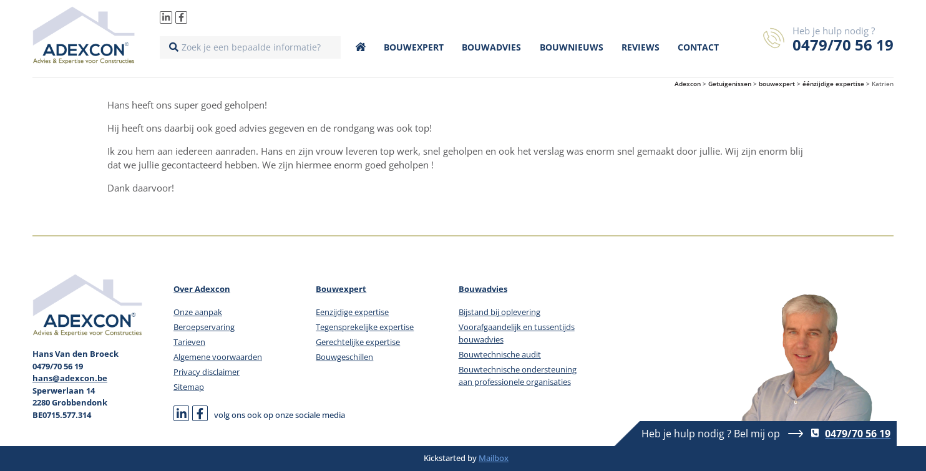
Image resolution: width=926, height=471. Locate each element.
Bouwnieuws (571, 47)
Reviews (640, 47)
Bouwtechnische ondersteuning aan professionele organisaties (518, 375)
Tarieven (189, 341)
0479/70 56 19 (843, 44)
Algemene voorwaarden (217, 356)
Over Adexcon (201, 288)
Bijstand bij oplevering (499, 312)
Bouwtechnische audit (500, 354)
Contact (698, 47)
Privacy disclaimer (206, 371)
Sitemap (188, 386)
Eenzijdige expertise (352, 312)
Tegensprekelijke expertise (365, 327)
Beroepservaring (204, 327)
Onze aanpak (197, 312)
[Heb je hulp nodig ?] (774, 38)
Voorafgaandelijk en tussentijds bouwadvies (517, 333)
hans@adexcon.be (69, 378)
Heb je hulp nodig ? (833, 30)
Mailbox (494, 458)
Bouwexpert (414, 47)
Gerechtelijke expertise (358, 341)
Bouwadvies (491, 47)
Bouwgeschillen (344, 356)
